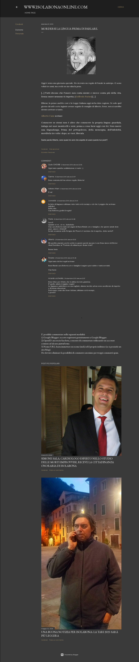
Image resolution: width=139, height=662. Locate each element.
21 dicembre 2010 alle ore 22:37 (65, 177)
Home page (30, 13)
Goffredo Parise (83, 96)
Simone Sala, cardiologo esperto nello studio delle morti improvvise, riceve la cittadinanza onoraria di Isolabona (77, 462)
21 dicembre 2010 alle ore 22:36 (71, 165)
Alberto (51, 239)
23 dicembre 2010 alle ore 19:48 (65, 258)
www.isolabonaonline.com (56, 7)
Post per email (54, 149)
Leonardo (52, 201)
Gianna (51, 177)
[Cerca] (121, 7)
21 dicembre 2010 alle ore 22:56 (70, 189)
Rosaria (51, 258)
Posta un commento (56, 470)
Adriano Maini (53, 189)
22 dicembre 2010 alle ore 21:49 (67, 201)
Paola (50, 219)
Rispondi (51, 172)
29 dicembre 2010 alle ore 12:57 (74, 278)
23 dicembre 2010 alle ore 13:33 (65, 239)
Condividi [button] (19, 24)
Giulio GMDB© (54, 165)
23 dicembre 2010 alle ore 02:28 (64, 219)
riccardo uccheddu (55, 278)
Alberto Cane (47, 116)
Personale (19, 34)
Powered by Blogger (69, 654)
